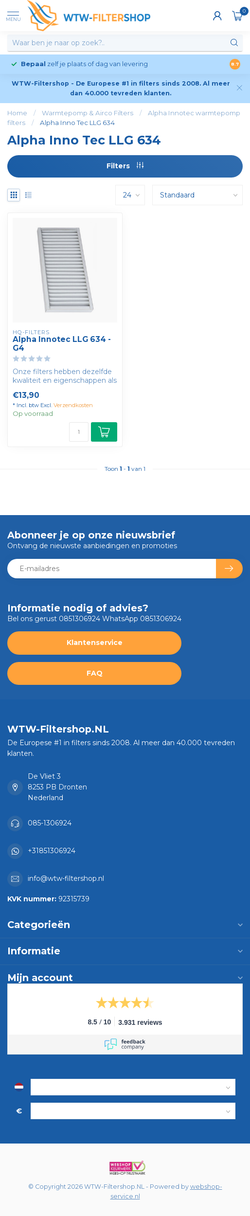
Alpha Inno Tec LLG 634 (77, 122)
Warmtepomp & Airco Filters (87, 113)
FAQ (95, 673)
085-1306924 (49, 823)
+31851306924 (51, 850)
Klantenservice (95, 642)
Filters (125, 165)
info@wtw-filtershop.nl (66, 878)
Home (17, 113)
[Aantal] (79, 432)
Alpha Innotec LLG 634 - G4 (62, 344)
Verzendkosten (73, 405)
